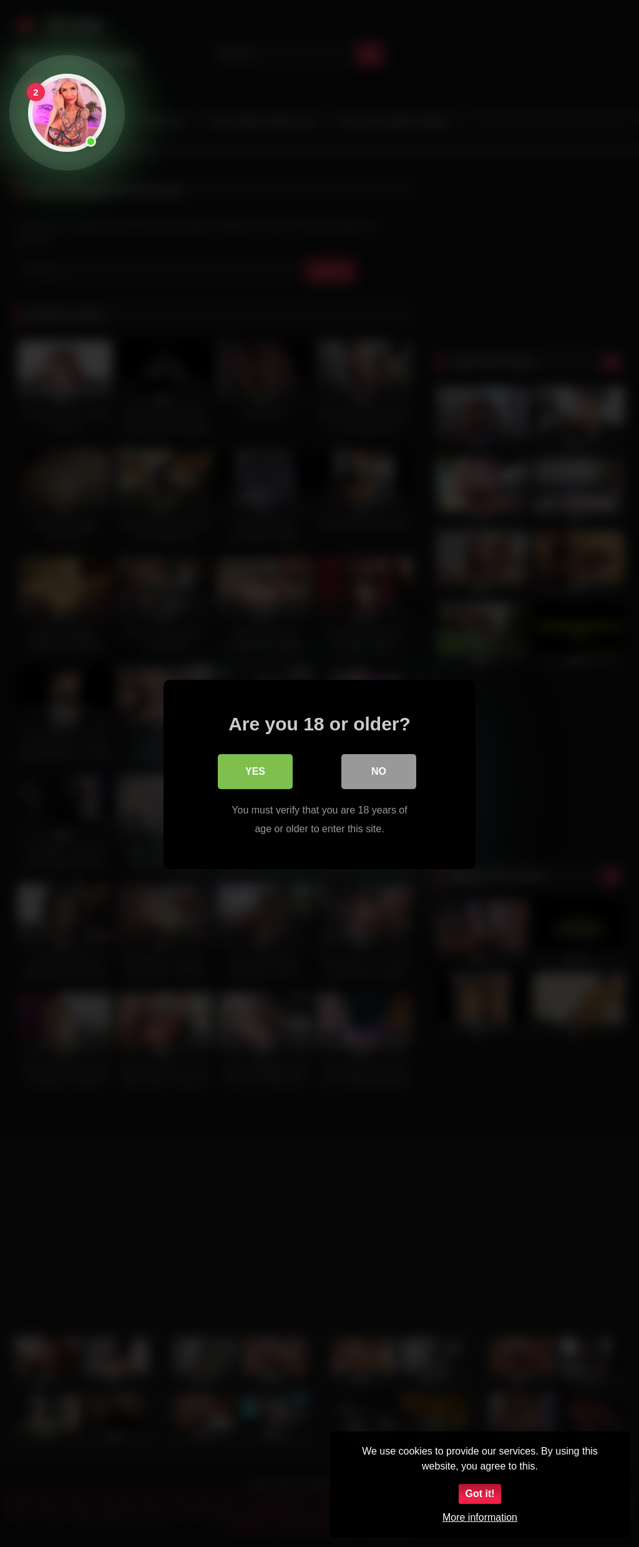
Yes (255, 770)
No (378, 770)
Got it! (479, 1493)
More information (479, 1517)
